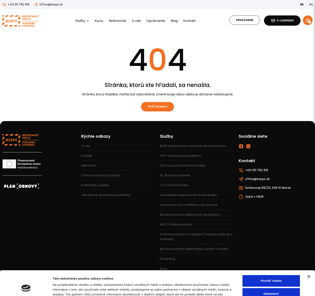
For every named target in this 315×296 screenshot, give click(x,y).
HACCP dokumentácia (176, 224)
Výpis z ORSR (251, 196)
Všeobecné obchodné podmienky (106, 195)
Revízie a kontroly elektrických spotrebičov (190, 215)
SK (302, 4)
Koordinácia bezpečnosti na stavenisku (188, 195)
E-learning (282, 20)
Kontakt (189, 20)
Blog (174, 20)
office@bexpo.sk (48, 4)
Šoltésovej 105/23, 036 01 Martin (265, 188)
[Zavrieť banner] (308, 254)
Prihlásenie (244, 20)
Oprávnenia (155, 20)
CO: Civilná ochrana (174, 185)
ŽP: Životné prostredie (175, 175)
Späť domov (157, 107)
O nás (136, 20)
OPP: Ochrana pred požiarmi (180, 156)
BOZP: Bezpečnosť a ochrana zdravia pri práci (193, 146)
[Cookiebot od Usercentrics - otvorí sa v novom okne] (26, 288)
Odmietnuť (271, 271)
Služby (82, 20)
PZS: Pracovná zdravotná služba (183, 166)
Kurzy (99, 20)
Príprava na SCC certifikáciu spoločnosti (189, 205)
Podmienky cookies (95, 185)
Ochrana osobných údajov (100, 175)
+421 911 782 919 (15, 4)
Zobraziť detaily (64, 288)
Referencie (117, 20)
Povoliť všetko (271, 258)
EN (311, 4)
